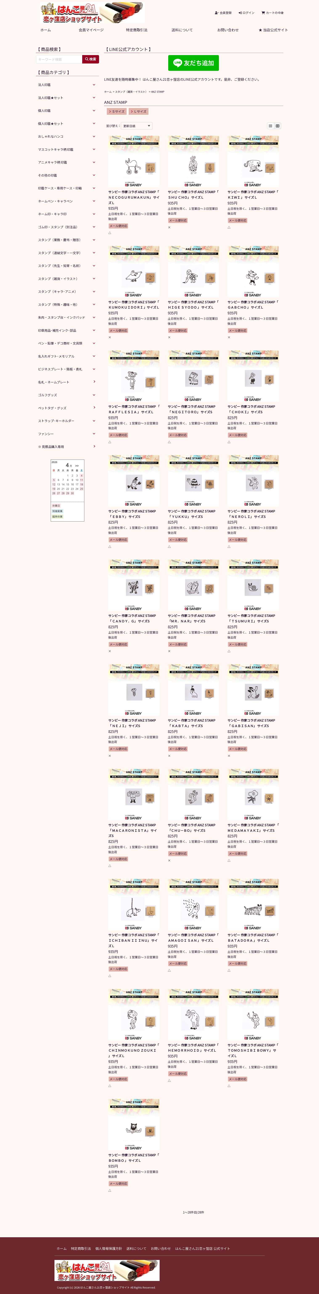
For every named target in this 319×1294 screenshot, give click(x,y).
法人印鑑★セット (50, 97)
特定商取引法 (136, 29)
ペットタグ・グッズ (52, 408)
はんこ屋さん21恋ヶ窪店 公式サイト (202, 1248)
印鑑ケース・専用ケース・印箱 (60, 188)
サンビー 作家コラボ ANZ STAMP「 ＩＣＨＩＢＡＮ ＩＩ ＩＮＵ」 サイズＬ (133, 940)
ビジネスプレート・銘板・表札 (60, 369)
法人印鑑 (44, 84)
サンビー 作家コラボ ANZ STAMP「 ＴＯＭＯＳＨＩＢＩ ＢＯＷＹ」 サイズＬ (253, 1050)
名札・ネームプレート (53, 382)
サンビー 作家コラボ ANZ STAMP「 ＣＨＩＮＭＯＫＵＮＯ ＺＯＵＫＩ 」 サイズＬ (133, 1050)
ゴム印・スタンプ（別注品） (58, 227)
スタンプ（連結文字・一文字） (60, 253)
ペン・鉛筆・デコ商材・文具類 (60, 343)
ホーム (45, 29)
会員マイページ (91, 29)
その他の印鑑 (47, 175)
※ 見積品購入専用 (51, 446)
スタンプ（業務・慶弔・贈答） (60, 240)
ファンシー (46, 434)
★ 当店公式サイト (273, 29)
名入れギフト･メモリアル (56, 356)
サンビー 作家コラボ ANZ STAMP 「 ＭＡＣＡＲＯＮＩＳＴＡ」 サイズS (133, 830)
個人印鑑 (44, 110)
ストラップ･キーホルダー (56, 421)
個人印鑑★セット (50, 123)
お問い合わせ (228, 29)
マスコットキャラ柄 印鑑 (55, 149)
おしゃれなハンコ (50, 136)
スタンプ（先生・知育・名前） (60, 265)
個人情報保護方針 (108, 1248)
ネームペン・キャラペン (55, 201)
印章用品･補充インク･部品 (57, 330)
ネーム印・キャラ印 (52, 214)
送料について (182, 29)
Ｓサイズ (116, 111)
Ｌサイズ (138, 111)
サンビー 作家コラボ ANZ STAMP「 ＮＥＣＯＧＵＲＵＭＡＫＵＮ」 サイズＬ (133, 197)
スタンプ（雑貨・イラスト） (131, 91)
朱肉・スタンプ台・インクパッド (61, 317)
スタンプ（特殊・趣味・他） (58, 304)
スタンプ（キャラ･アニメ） (58, 291)
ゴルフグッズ (47, 395)
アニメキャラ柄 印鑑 (52, 162)
